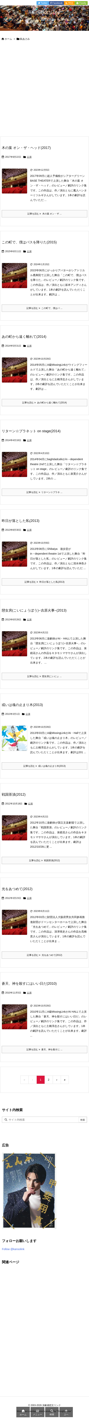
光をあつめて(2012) (17, 889)
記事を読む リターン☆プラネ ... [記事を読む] (44, 492)
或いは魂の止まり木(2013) (22, 705)
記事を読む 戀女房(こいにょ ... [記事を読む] (44, 676)
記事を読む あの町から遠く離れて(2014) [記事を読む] (44, 402)
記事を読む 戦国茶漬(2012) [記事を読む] (44, 860)
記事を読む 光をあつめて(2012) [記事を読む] (44, 955)
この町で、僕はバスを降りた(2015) (29, 242)
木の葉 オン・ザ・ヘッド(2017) (26, 148)
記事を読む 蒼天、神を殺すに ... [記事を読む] (44, 1049)
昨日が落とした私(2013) (20, 521)
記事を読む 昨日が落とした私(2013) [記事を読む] (45, 582)
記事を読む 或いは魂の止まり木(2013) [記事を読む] (44, 766)
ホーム (8, 38)
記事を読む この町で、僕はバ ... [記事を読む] (44, 308)
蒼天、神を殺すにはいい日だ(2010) (29, 983)
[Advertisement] (44, 90)
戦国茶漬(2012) (14, 794)
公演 (29, 157)
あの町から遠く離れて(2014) (24, 337)
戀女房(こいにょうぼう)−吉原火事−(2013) (34, 610)
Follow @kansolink (13, 1249)
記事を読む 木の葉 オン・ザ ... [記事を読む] (44, 213)
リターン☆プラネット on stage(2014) (31, 431)
